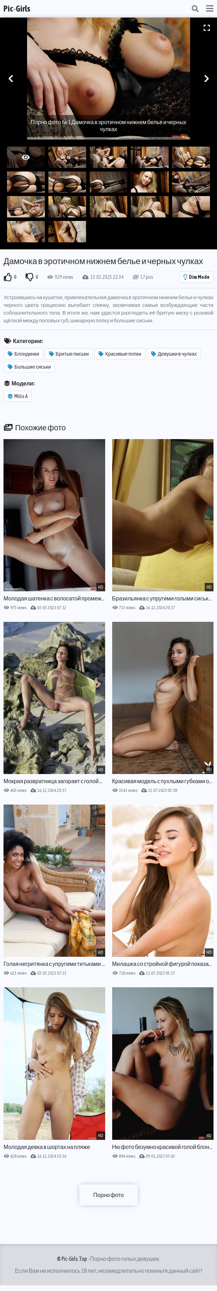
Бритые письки (69, 354)
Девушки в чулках (174, 354)
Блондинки (23, 354)
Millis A (18, 396)
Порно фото (108, 1195)
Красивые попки (120, 354)
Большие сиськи (29, 367)
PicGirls (17, 8)
